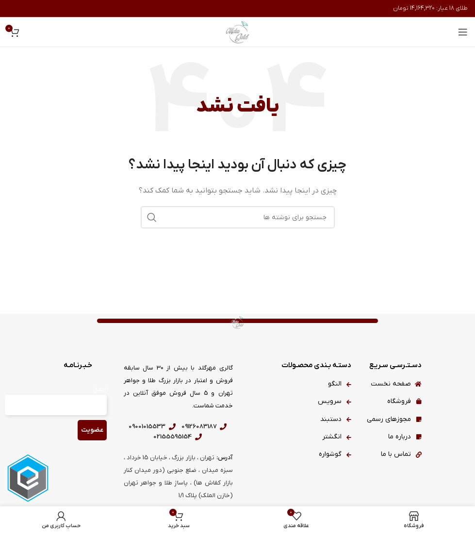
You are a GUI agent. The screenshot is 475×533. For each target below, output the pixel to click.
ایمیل (100, 389)
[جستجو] (238, 217)
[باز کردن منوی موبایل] (463, 32)
